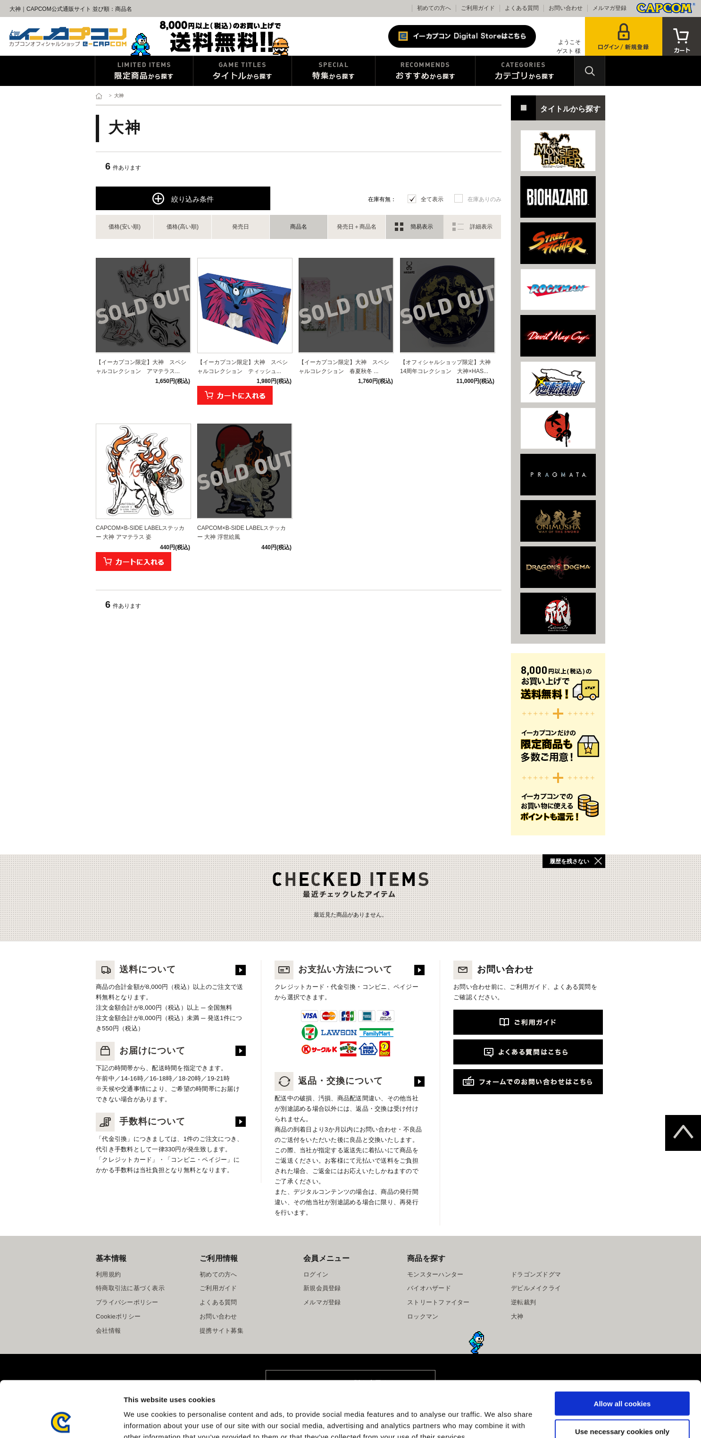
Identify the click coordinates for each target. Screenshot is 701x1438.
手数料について (140, 1121)
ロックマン (422, 1316)
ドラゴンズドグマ (536, 1274)
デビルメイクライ (536, 1288)
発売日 (240, 226)
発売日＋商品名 (356, 226)
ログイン (315, 1274)
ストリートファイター (438, 1302)
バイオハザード (429, 1288)
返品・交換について (329, 1081)
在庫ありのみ (484, 199)
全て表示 (432, 199)
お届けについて (140, 1050)
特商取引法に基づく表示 (130, 1288)
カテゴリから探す (525, 71)
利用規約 (108, 1274)
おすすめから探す (425, 71)
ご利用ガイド (478, 8)
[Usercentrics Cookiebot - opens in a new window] (61, 1419)
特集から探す (333, 71)
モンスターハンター (435, 1274)
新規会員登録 (322, 1288)
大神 (517, 1316)
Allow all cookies (622, 1348)
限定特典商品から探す (144, 71)
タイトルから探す (242, 71)
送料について (136, 969)
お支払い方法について (333, 969)
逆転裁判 (523, 1302)
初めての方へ (434, 8)
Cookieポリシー (118, 1316)
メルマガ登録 (609, 8)
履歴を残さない (569, 861)
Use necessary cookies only (622, 1375)
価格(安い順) (124, 226)
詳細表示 (481, 226)
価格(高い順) (183, 226)
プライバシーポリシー (127, 1302)
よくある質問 (522, 8)
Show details (495, 1419)
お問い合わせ (566, 8)
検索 (590, 71)
